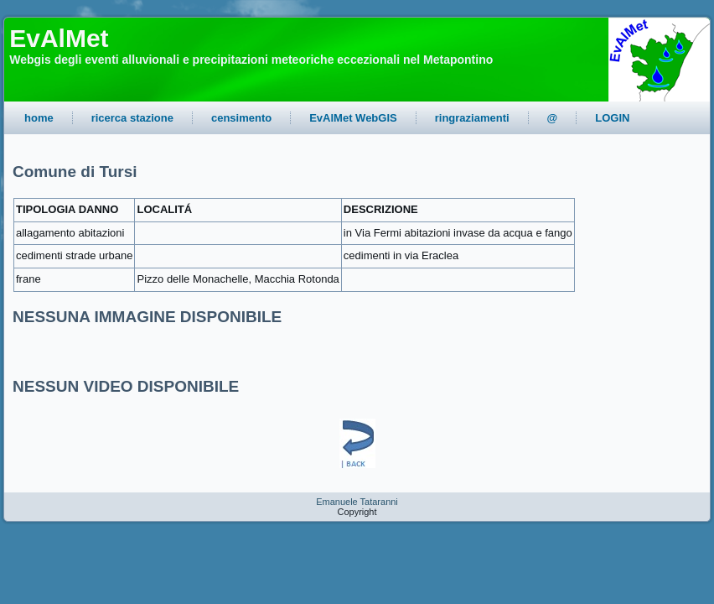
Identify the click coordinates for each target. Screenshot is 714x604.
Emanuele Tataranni (357, 502)
